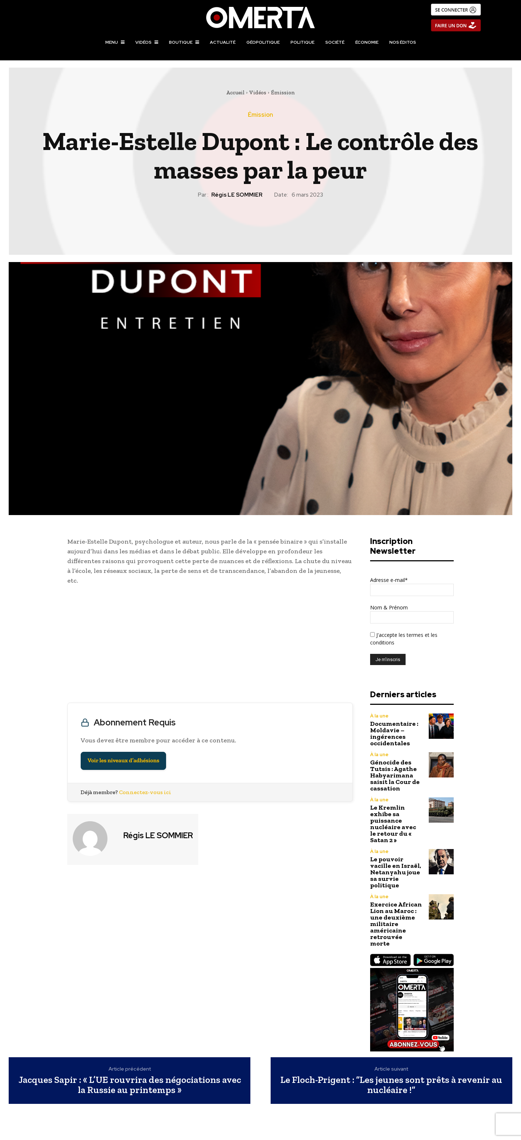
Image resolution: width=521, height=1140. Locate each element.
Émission (283, 92)
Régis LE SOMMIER (236, 195)
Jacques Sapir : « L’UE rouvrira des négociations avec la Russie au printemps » (129, 1085)
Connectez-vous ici (145, 792)
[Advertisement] (210, 645)
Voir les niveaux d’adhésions (123, 760)
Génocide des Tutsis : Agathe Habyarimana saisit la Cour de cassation (395, 775)
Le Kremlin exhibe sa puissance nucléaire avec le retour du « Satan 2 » (393, 823)
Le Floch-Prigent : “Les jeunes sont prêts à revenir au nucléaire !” (391, 1085)
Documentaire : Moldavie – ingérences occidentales (394, 733)
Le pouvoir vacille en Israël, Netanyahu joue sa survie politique (395, 872)
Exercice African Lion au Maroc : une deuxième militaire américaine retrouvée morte (396, 923)
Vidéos (257, 92)
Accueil (235, 92)
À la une (379, 715)
